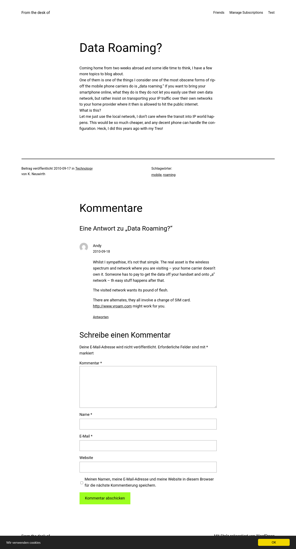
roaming (169, 175)
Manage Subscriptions (246, 13)
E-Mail (86, 436)
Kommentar (91, 363)
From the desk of (36, 12)
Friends (218, 13)
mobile (156, 175)
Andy (97, 245)
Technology (84, 168)
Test (271, 13)
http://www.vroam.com (112, 306)
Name (86, 414)
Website (86, 457)
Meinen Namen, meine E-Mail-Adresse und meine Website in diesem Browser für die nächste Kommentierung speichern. (149, 482)
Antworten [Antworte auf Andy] (101, 317)
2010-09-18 (101, 252)
